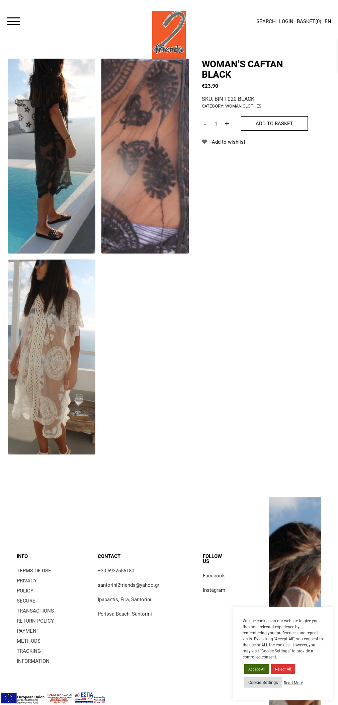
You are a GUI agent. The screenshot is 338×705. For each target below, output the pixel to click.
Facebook (214, 575)
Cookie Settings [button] (263, 682)
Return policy (35, 620)
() (309, 21)
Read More (293, 682)
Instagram (214, 589)
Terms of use (34, 570)
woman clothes (243, 106)
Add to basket (274, 123)
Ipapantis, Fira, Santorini (124, 599)
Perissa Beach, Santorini (125, 613)
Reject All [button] (283, 669)
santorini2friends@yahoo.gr (128, 584)
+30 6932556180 (116, 570)
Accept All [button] (256, 669)
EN (328, 21)
